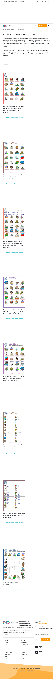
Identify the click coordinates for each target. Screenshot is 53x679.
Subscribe (45, 639)
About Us (24, 675)
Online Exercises (10, 29)
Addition (23, 652)
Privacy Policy (30, 670)
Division (23, 659)
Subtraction (24, 654)
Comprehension (9, 652)
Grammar (23, 640)
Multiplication (24, 657)
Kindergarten (24, 645)
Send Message (43, 623)
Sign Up (22, 1)
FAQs (6, 645)
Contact (7, 649)
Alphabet (23, 649)
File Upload (11, 1)
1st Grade (23, 647)
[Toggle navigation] (6, 65)
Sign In (16, 1)
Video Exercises (9, 659)
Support (7, 647)
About (6, 642)
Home (5, 1)
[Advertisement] (27, 13)
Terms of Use (22, 670)
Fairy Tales (7, 654)
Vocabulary (24, 642)
